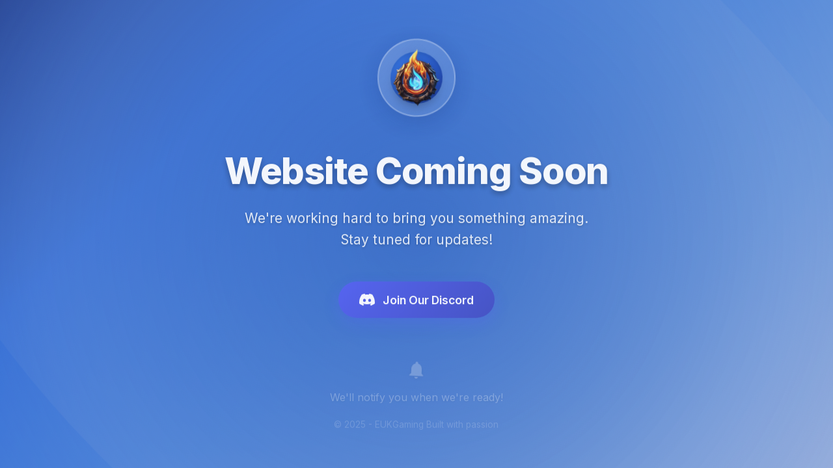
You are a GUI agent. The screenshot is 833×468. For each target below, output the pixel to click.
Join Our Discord (416, 302)
